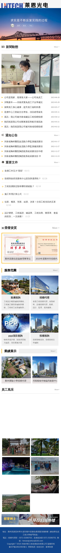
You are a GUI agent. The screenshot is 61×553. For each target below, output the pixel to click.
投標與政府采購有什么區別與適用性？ (23, 178)
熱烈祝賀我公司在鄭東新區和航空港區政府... (23, 122)
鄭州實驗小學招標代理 (16, 381)
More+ (55, 270)
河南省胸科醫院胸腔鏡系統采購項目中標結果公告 (23, 152)
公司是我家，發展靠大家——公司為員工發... (23, 98)
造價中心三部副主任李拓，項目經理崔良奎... (23, 112)
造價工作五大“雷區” (14, 171)
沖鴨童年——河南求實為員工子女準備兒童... (23, 103)
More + (56, 47)
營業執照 (31, 547)
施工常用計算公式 (13, 194)
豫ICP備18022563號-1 (18, 547)
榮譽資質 (11, 227)
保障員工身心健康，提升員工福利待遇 (22, 107)
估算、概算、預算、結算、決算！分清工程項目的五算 (30, 202)
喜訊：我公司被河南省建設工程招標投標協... (23, 117)
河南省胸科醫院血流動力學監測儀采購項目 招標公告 (23, 147)
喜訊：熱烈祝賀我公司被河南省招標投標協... (23, 127)
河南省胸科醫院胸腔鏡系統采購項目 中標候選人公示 (22, 157)
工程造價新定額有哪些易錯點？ (19, 186)
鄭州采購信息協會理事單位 (18, 258)
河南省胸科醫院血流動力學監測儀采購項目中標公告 (23, 142)
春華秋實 (49, 547)
